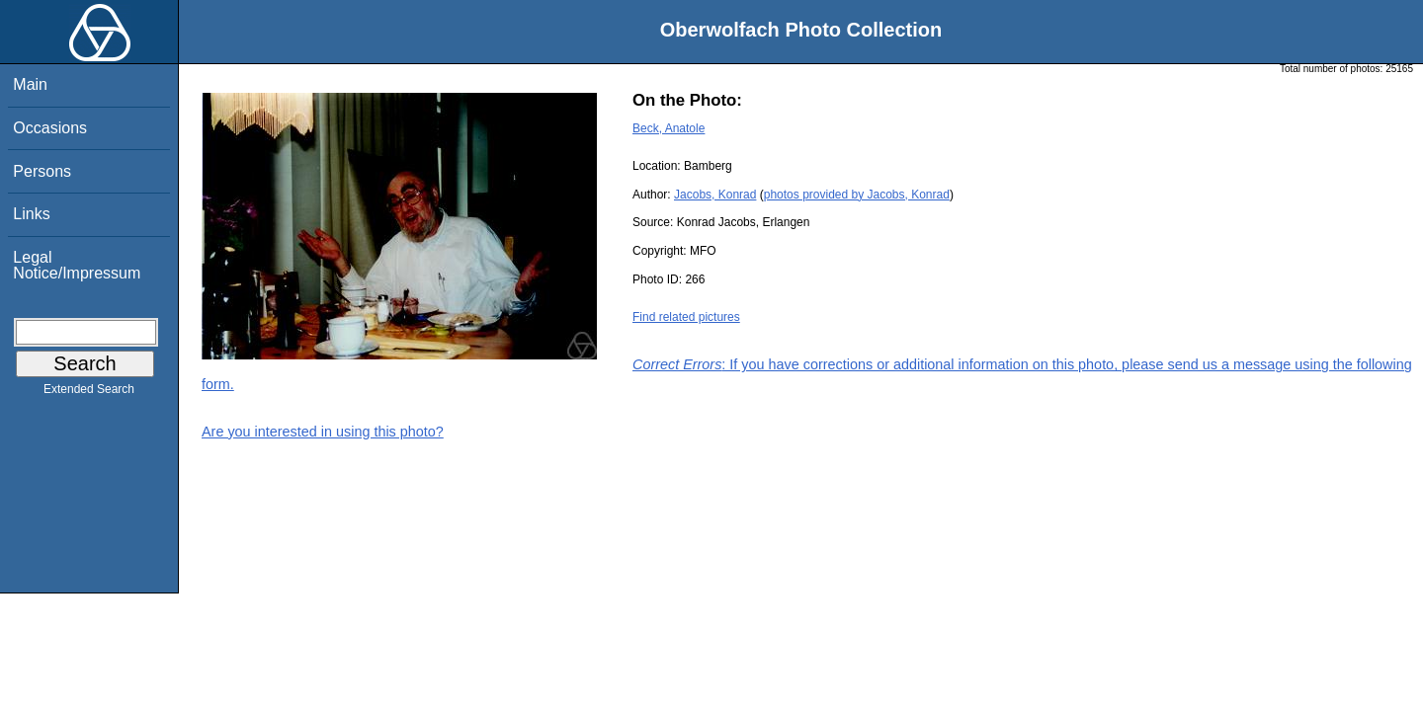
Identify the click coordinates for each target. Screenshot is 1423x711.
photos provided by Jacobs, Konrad (857, 194)
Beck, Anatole (668, 128)
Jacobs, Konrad (715, 194)
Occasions (50, 127)
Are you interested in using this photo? (323, 431)
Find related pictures (686, 317)
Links (31, 213)
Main (30, 84)
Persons (42, 171)
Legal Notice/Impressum (76, 265)
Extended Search (88, 393)
